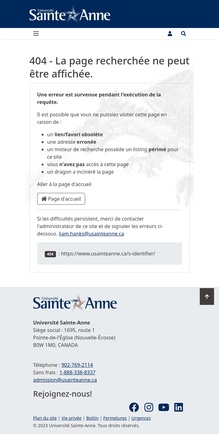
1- (77, 372)
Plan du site (45, 418)
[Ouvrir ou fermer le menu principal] (38, 33)
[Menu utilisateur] (170, 33)
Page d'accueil (61, 198)
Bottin (92, 418)
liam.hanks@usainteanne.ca (91, 233)
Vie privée (71, 418)
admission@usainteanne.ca (65, 379)
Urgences (141, 418)
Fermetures (115, 418)
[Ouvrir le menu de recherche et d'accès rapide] (183, 33)
